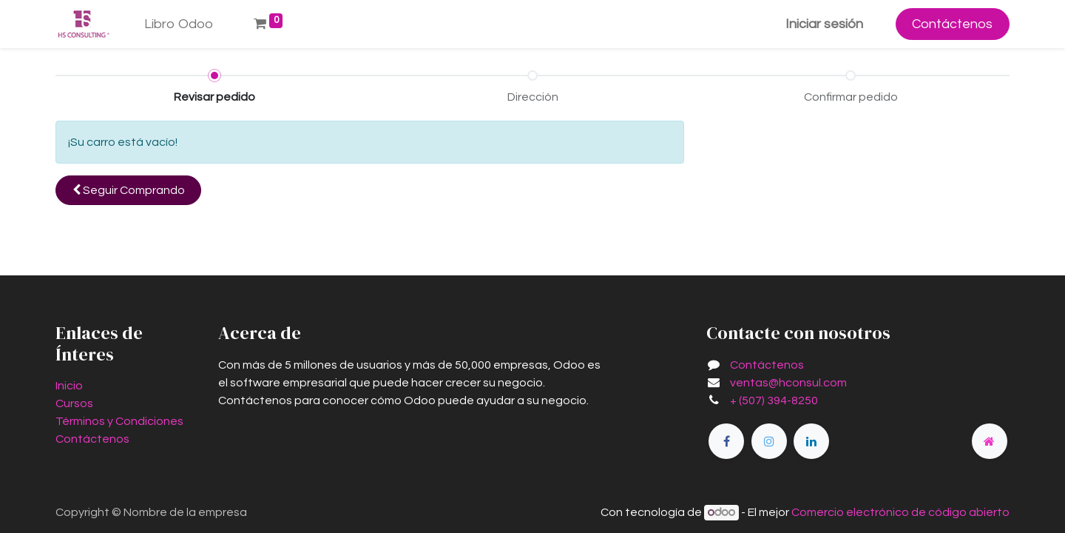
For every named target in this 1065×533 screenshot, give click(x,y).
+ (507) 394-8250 (774, 400)
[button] (128, 190)
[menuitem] (179, 24)
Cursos (74, 403)
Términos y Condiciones (119, 421)
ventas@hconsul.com (788, 383)
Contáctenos (952, 24)
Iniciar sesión (824, 24)
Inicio (69, 386)
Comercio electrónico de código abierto (900, 512)
